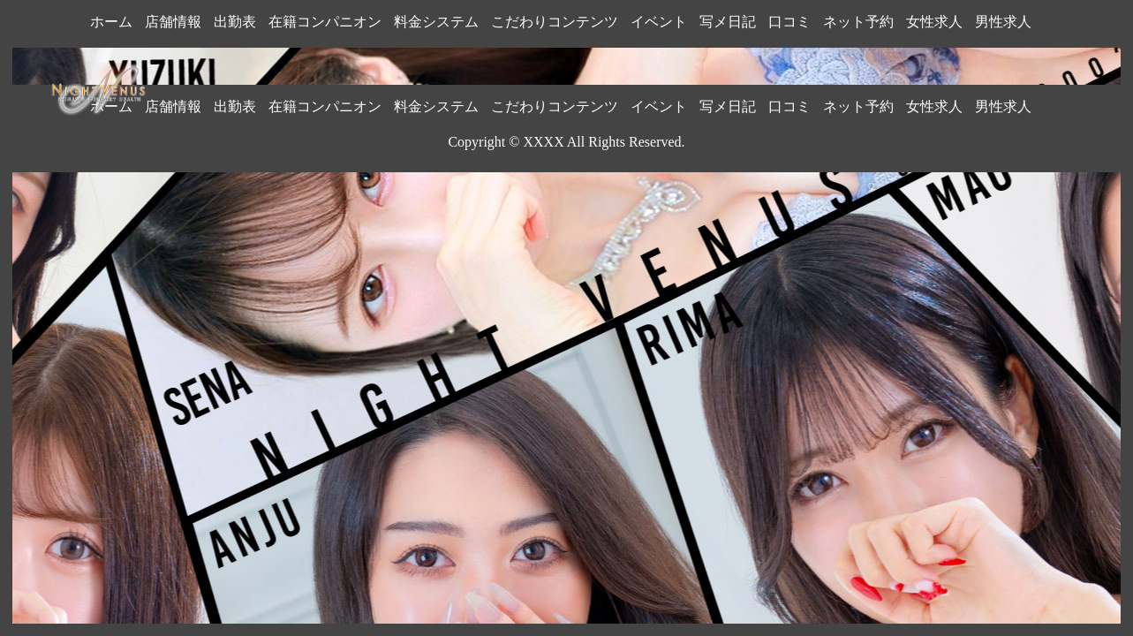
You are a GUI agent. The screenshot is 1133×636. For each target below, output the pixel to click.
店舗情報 (173, 21)
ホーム (111, 21)
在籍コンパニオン (324, 21)
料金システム (436, 21)
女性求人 (934, 21)
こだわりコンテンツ (554, 21)
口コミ (789, 21)
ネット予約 (858, 21)
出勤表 (235, 21)
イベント (659, 21)
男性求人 (1003, 21)
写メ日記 (727, 21)
